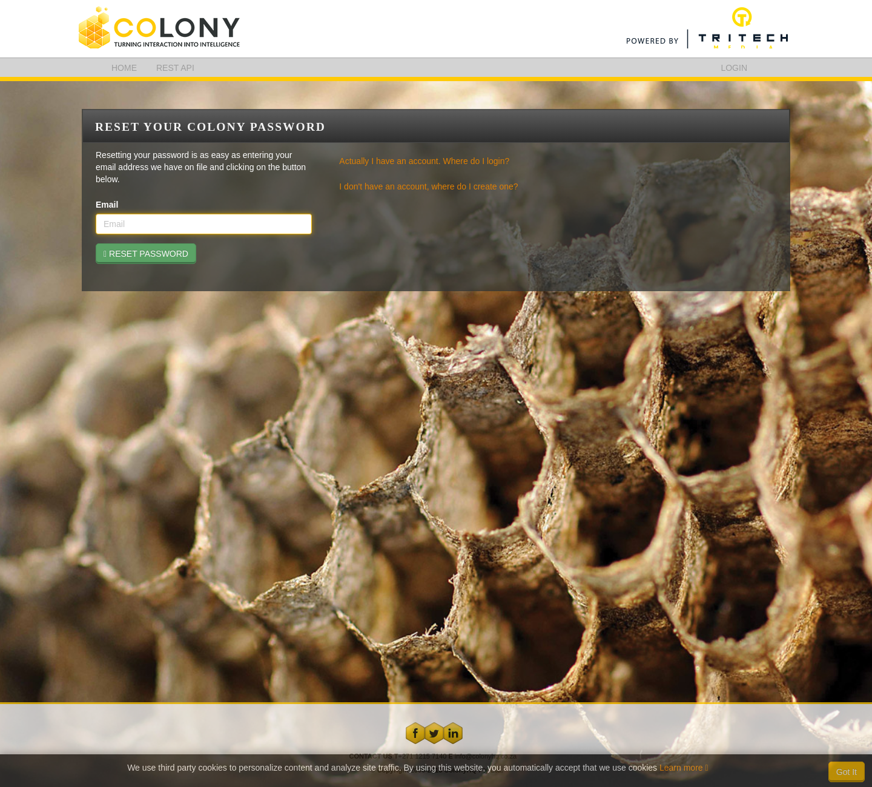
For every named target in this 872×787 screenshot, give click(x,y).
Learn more (683, 767)
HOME (124, 68)
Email (107, 204)
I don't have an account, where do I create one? (428, 186)
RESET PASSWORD (146, 253)
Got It (846, 772)
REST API (175, 68)
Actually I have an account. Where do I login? (424, 161)
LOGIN (734, 68)
